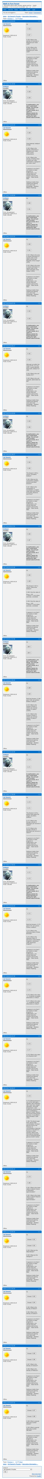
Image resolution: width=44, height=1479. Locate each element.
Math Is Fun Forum (11, 4)
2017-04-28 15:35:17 (9, 346)
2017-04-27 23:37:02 (9, 236)
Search (22, 9)
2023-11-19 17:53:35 (9, 1345)
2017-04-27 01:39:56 (9, 84)
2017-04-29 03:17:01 (9, 526)
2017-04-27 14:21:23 (9, 125)
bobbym (6, 87)
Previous (9, 18)
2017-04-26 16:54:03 (9, 21)
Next (21, 18)
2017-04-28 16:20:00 (9, 413)
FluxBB (39, 1476)
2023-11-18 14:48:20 (9, 1288)
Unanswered (37, 12)
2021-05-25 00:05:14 (9, 1169)
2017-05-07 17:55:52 (9, 864)
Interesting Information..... (30, 16)
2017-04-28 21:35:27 (9, 454)
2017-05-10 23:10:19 (9, 906)
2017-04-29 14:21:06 (9, 567)
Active (31, 12)
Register (27, 9)
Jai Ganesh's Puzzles (14, 16)
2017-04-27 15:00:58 (9, 195)
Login (33, 9)
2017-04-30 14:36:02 (9, 680)
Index (4, 9)
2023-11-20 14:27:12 (9, 1402)
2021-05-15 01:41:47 (9, 1036)
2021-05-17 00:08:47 (9, 1088)
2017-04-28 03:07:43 (9, 303)
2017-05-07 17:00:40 (9, 794)
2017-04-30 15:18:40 (9, 752)
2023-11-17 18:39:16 (9, 1231)
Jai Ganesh (7, 24)
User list (10, 9)
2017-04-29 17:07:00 (9, 639)
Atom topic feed (36, 1474)
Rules (16, 9)
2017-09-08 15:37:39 (9, 976)
